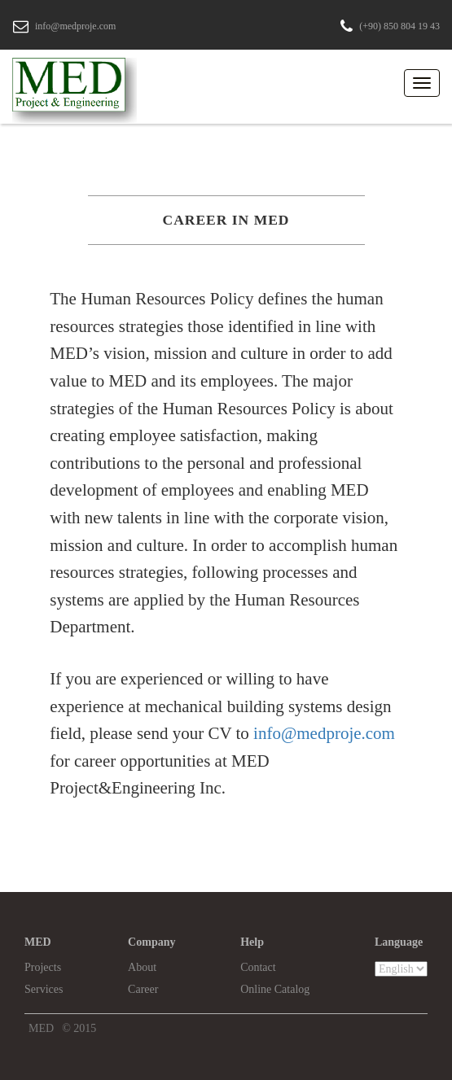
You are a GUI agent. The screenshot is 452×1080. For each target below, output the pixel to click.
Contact (258, 967)
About (142, 967)
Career (143, 989)
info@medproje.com (75, 26)
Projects (42, 967)
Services (43, 989)
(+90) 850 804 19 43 (399, 26)
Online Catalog (274, 989)
